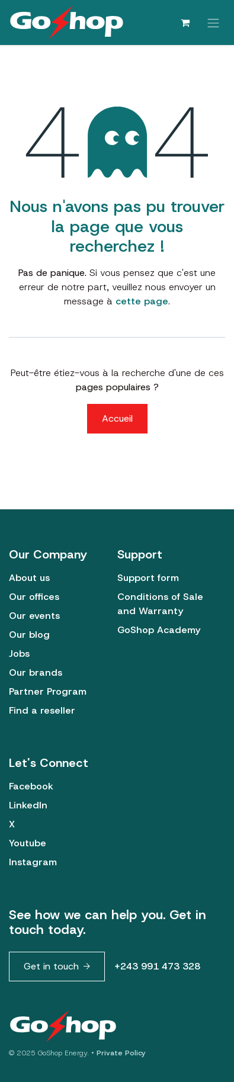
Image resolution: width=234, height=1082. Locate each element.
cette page (142, 301)
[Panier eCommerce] (185, 22)
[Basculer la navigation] (213, 22)
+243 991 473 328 (157, 966)
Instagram (33, 862)
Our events (34, 615)
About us (29, 577)
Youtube (27, 843)
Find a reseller (42, 710)
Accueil (117, 418)
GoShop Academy (158, 630)
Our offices (34, 596)
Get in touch (51, 966)
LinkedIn (28, 805)
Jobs (19, 653)
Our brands (35, 672)
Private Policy (121, 1053)
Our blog (29, 634)
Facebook (31, 786)
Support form (148, 577)
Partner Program (47, 691)
